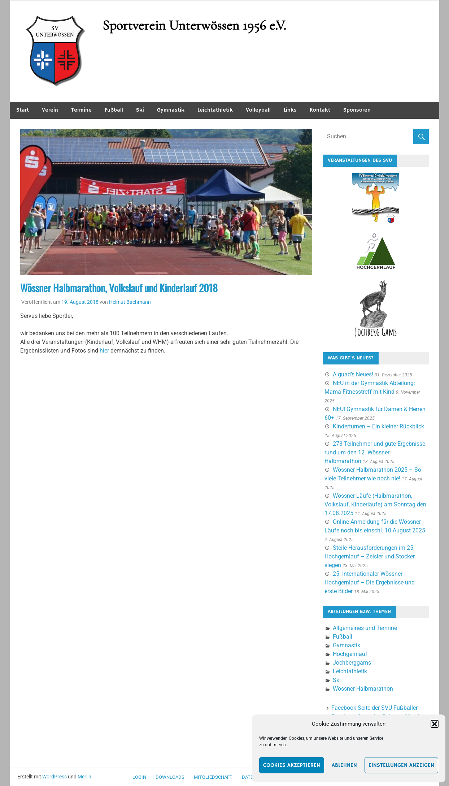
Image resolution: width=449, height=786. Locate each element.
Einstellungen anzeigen (401, 765)
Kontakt (320, 110)
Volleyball (258, 110)
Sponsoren (357, 110)
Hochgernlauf (350, 654)
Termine (81, 110)
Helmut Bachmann (130, 302)
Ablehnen (344, 765)
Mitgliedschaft (213, 777)
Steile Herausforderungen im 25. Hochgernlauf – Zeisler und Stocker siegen (369, 556)
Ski (140, 110)
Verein (50, 110)
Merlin (84, 776)
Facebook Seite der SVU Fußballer (374, 707)
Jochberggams (352, 662)
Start (22, 110)
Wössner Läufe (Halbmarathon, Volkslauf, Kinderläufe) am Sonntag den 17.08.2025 (375, 504)
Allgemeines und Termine (365, 628)
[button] (434, 723)
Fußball (114, 110)
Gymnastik (170, 110)
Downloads (170, 777)
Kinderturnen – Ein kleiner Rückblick (378, 426)
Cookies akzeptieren (291, 765)
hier (104, 350)
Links (290, 110)
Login (139, 777)
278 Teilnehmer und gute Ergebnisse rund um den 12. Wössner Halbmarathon (374, 452)
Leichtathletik (215, 110)
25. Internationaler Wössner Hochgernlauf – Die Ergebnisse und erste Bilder (369, 582)
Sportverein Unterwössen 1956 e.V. (194, 25)
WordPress (54, 776)
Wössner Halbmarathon (363, 688)
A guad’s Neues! (353, 374)
